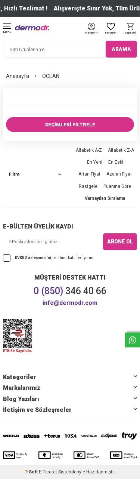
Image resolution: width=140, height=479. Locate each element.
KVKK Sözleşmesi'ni (33, 258)
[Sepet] (130, 29)
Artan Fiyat (89, 174)
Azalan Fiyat (119, 174)
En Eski (115, 162)
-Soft (32, 472)
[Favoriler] (111, 29)
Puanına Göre (117, 186)
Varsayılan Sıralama (105, 198)
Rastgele (88, 186)
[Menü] (7, 28)
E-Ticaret (48, 472)
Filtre (35, 174)
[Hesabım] (91, 33)
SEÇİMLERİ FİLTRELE (70, 124)
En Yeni (94, 162)
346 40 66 (70, 291)
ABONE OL (120, 242)
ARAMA (121, 49)
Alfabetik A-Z (89, 150)
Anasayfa (17, 76)
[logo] (32, 28)
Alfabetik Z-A (121, 150)
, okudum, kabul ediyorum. (49, 258)
